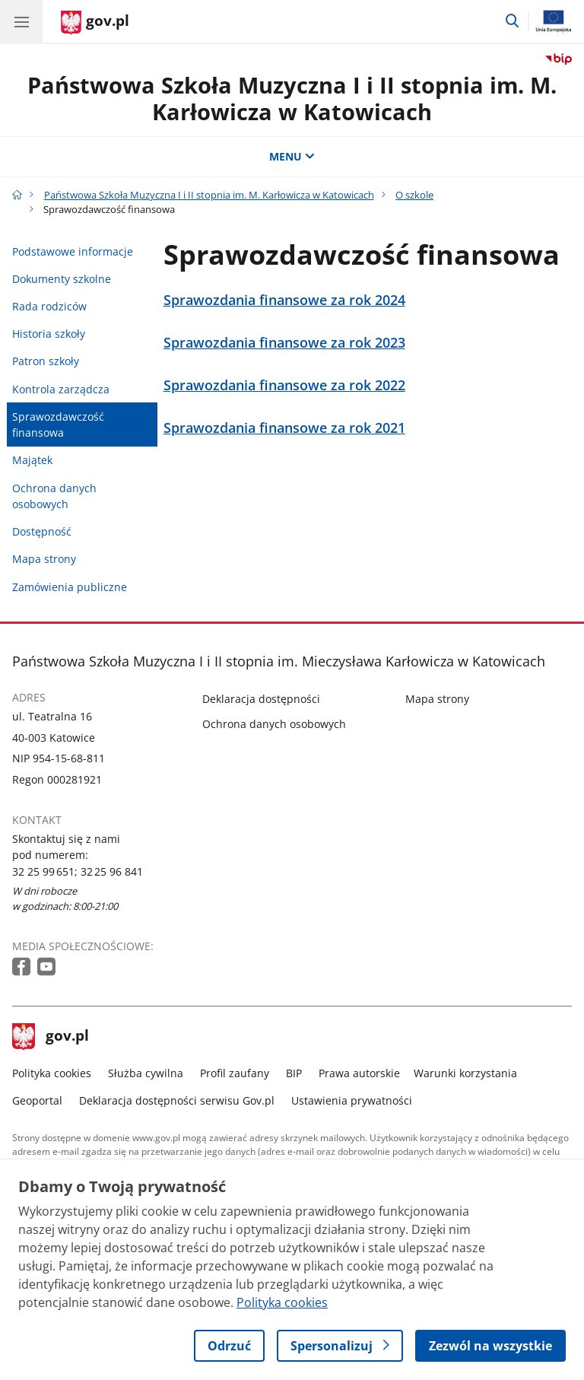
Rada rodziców (49, 306)
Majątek (32, 460)
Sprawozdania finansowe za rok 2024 (284, 300)
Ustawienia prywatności (351, 1100)
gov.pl (51, 1037)
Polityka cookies (51, 1073)
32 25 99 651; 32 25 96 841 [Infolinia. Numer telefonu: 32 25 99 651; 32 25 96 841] (77, 871)
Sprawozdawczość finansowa (58, 424)
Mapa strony (44, 559)
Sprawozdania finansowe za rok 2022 (284, 385)
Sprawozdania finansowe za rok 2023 (284, 342)
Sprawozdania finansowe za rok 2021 (284, 428)
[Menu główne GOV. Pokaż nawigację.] (21, 21)
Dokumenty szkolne (61, 279)
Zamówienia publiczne (69, 587)
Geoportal (37, 1100)
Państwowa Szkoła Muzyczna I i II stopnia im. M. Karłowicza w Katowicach (292, 98)
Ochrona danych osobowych (54, 496)
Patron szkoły (45, 361)
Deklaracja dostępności (261, 699)
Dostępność (41, 531)
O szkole (414, 195)
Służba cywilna (145, 1073)
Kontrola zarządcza (61, 389)
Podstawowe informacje (72, 251)
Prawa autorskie (359, 1073)
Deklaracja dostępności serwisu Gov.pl (177, 1100)
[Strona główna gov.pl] (95, 23)
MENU (292, 156)
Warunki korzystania (465, 1073)
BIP (294, 1073)
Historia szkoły (48, 333)
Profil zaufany (234, 1073)
